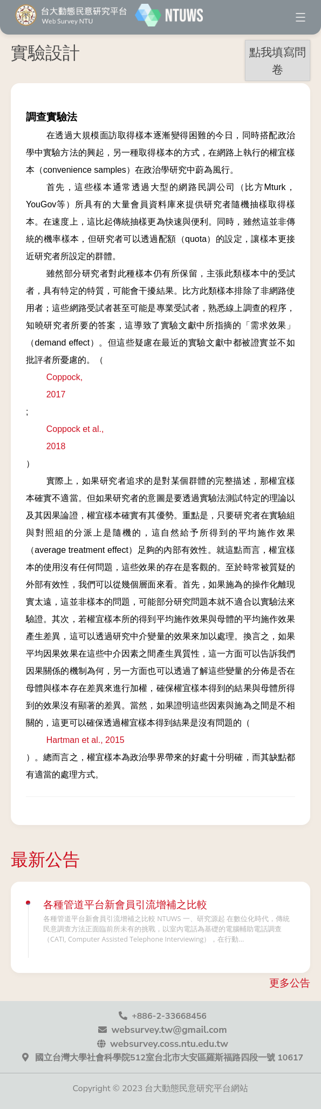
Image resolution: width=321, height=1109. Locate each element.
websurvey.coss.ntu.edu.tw (169, 1043)
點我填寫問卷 (277, 60)
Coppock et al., (75, 429)
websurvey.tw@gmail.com (169, 1029)
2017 (56, 394)
